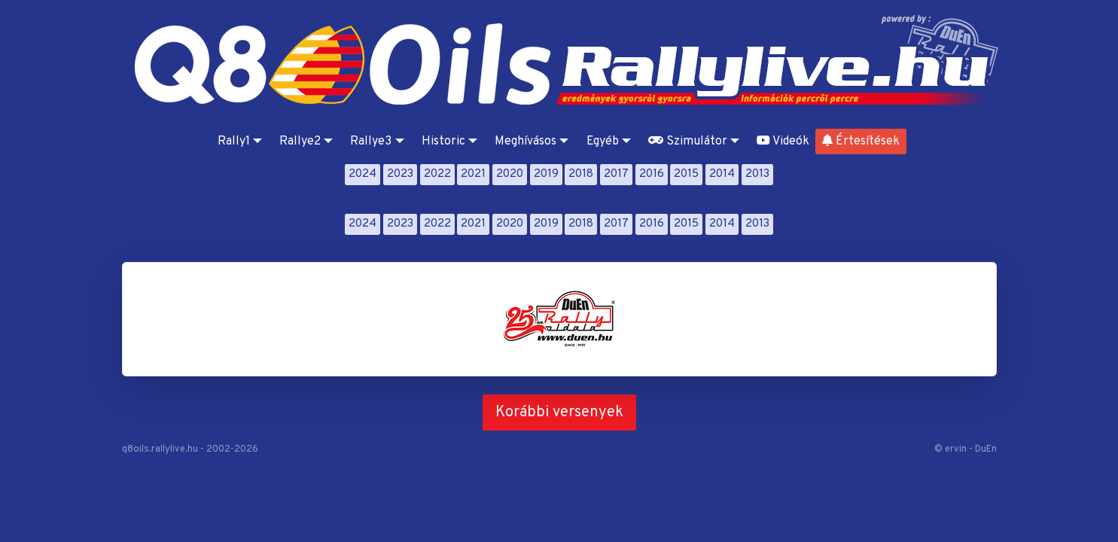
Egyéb (602, 141)
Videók (783, 141)
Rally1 (234, 141)
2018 (580, 174)
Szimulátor (687, 141)
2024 (362, 174)
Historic (443, 141)
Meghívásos (525, 141)
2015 (686, 174)
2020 (509, 174)
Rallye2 (300, 141)
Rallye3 (370, 141)
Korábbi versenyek (559, 412)
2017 (616, 174)
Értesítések (861, 141)
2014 (722, 174)
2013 (757, 174)
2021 (473, 174)
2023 (400, 174)
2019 (546, 174)
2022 (437, 174)
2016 (651, 174)
